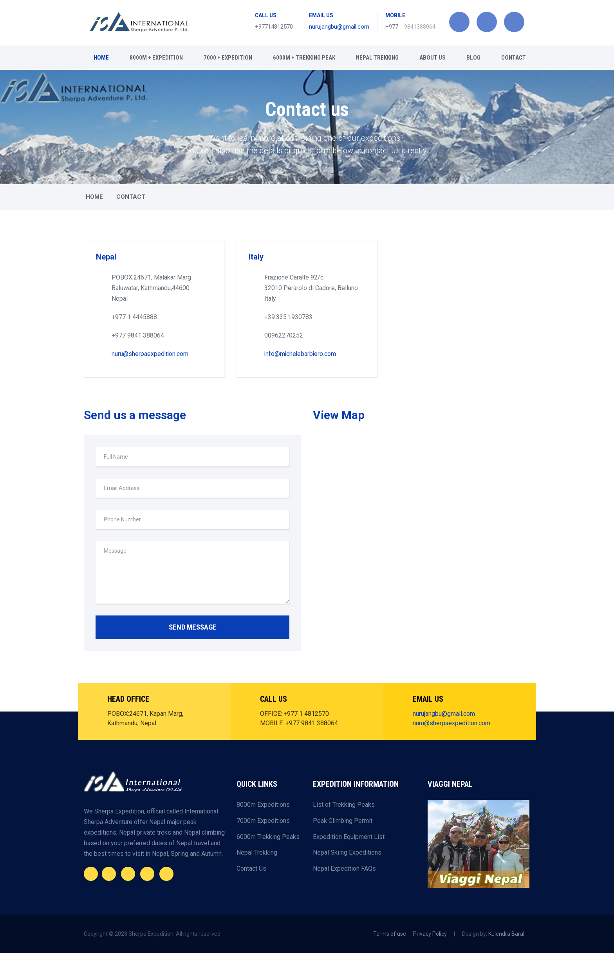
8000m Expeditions (263, 804)
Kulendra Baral (506, 934)
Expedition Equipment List (349, 836)
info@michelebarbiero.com (301, 354)
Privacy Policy (430, 934)
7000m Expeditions (263, 820)
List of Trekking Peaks (344, 804)
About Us (432, 57)
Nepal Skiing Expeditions (347, 852)
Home (101, 57)
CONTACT (513, 57)
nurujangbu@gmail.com (339, 26)
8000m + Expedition (156, 57)
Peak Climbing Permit (342, 820)
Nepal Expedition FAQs (344, 868)
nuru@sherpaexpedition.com (150, 354)
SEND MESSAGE (193, 627)
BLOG (473, 57)
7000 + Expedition (228, 57)
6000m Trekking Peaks (268, 836)
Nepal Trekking (377, 57)
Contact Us (251, 868)
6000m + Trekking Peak (304, 57)
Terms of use (389, 934)
